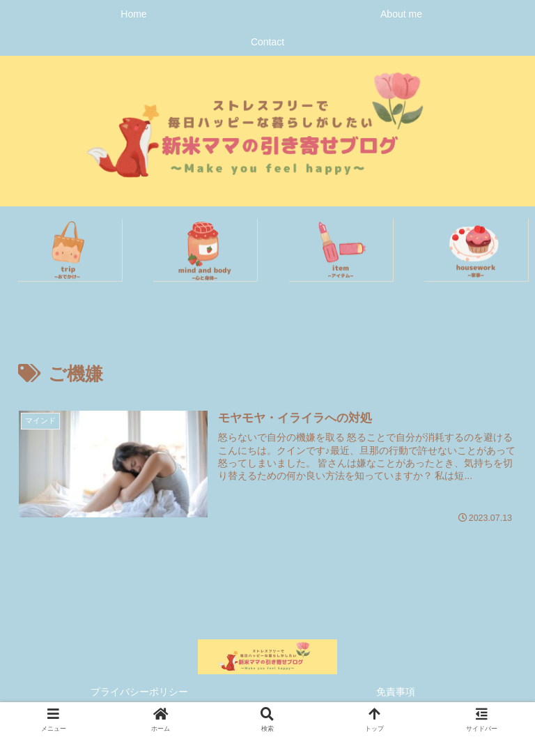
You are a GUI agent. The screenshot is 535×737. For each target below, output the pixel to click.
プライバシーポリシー (139, 691)
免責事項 (395, 691)
